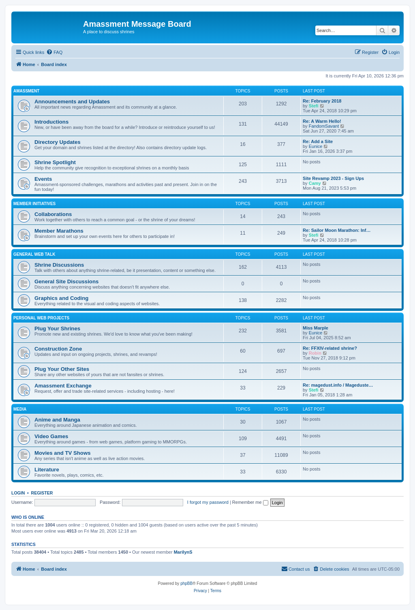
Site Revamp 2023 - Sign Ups (333, 178)
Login (18, 492)
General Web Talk (34, 254)
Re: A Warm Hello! (322, 121)
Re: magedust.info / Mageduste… (338, 385)
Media (19, 409)
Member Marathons (58, 231)
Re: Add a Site (318, 141)
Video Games (51, 436)
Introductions (51, 122)
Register (42, 492)
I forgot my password (208, 502)
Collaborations (53, 214)
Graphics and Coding (61, 298)
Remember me (250, 502)
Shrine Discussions (59, 265)
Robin (315, 353)
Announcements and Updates (72, 101)
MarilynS (183, 552)
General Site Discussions (66, 281)
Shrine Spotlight (55, 162)
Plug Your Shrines (57, 328)
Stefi (314, 105)
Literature (46, 470)
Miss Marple (315, 327)
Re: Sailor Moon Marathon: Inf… (336, 230)
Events (43, 179)
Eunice (316, 146)
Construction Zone (58, 349)
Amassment (26, 91)
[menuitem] (54, 52)
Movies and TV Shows (62, 453)
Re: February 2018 (322, 100)
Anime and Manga (57, 420)
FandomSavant (324, 126)
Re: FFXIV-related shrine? (330, 348)
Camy (315, 183)
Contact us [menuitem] (295, 568)
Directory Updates (57, 142)
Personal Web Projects (41, 318)
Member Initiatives (34, 203)
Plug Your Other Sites (61, 369)
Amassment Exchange (63, 386)
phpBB (186, 583)
